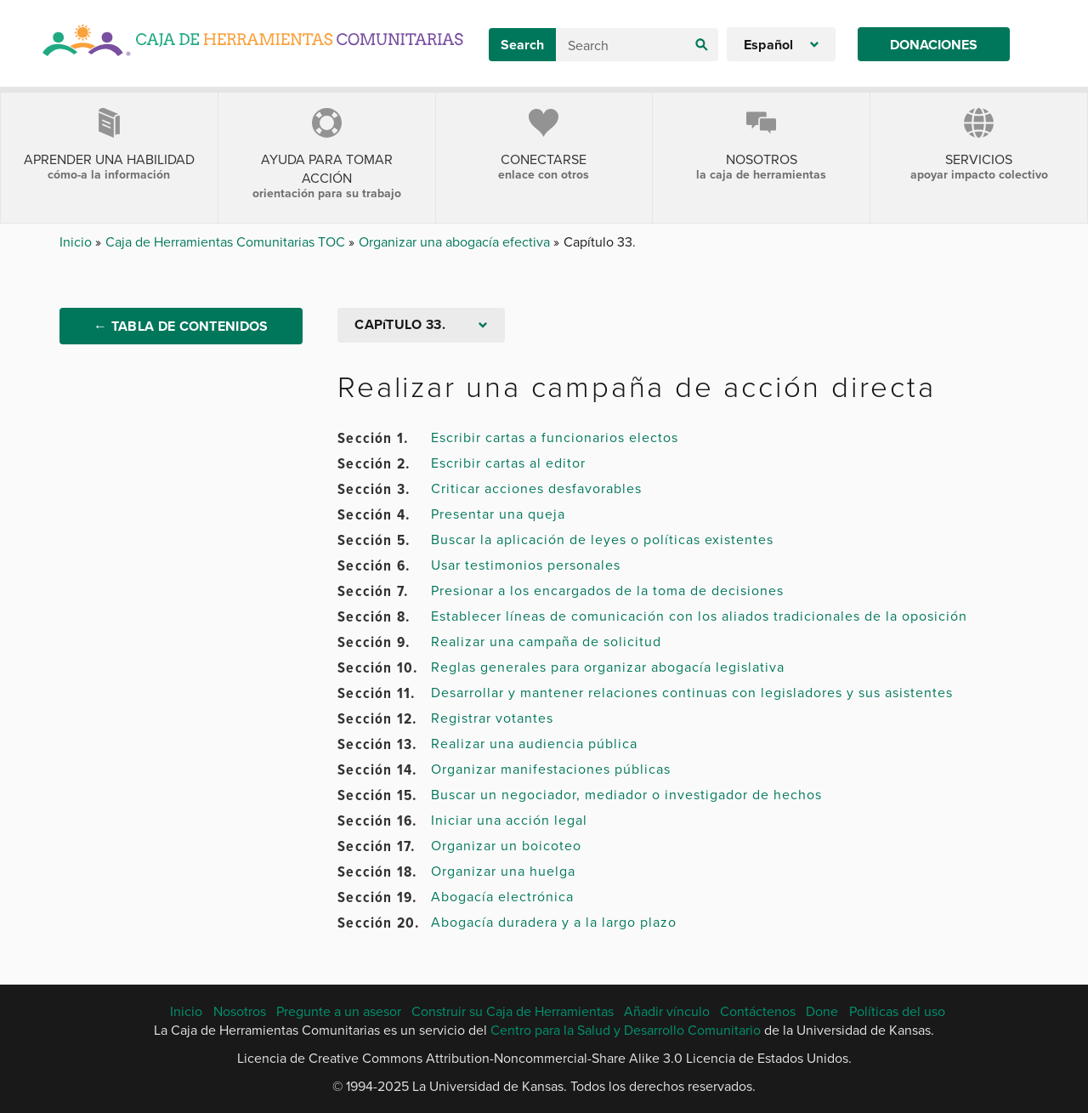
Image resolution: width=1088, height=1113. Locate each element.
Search (522, 44)
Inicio (77, 241)
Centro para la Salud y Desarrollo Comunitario (625, 1029)
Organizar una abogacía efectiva (456, 241)
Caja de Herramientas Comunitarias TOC (226, 241)
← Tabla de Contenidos (181, 326)
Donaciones (934, 44)
